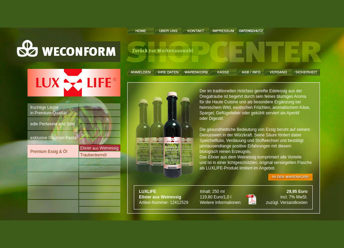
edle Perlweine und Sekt (52, 122)
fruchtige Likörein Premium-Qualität (48, 110)
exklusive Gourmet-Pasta (53, 136)
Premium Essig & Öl (48, 150)
